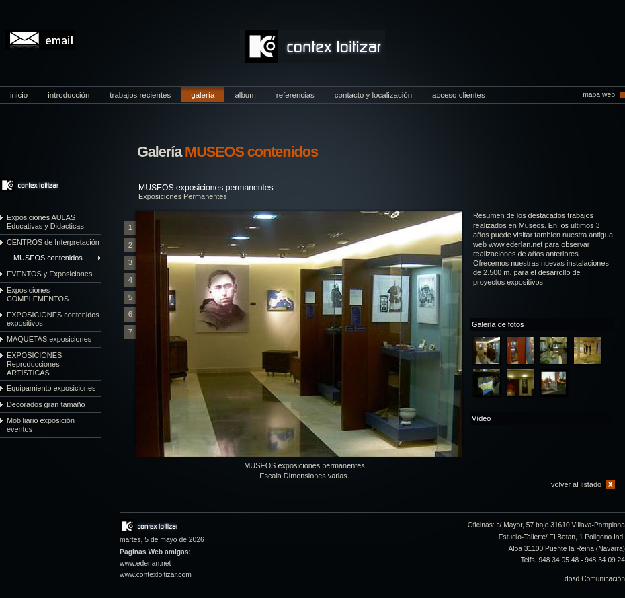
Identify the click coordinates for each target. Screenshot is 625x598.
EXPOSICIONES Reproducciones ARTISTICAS (34, 364)
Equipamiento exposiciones (51, 388)
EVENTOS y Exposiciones (49, 274)
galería (202, 95)
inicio (19, 95)
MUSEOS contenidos (48, 258)
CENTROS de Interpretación (53, 242)
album (245, 95)
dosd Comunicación (595, 579)
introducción (68, 95)
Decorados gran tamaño (46, 404)
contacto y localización (373, 95)
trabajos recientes (140, 95)
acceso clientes (458, 95)
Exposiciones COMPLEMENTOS (38, 294)
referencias (295, 95)
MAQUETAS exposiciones (49, 339)
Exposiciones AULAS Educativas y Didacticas (45, 221)
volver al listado (576, 484)
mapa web (599, 94)
